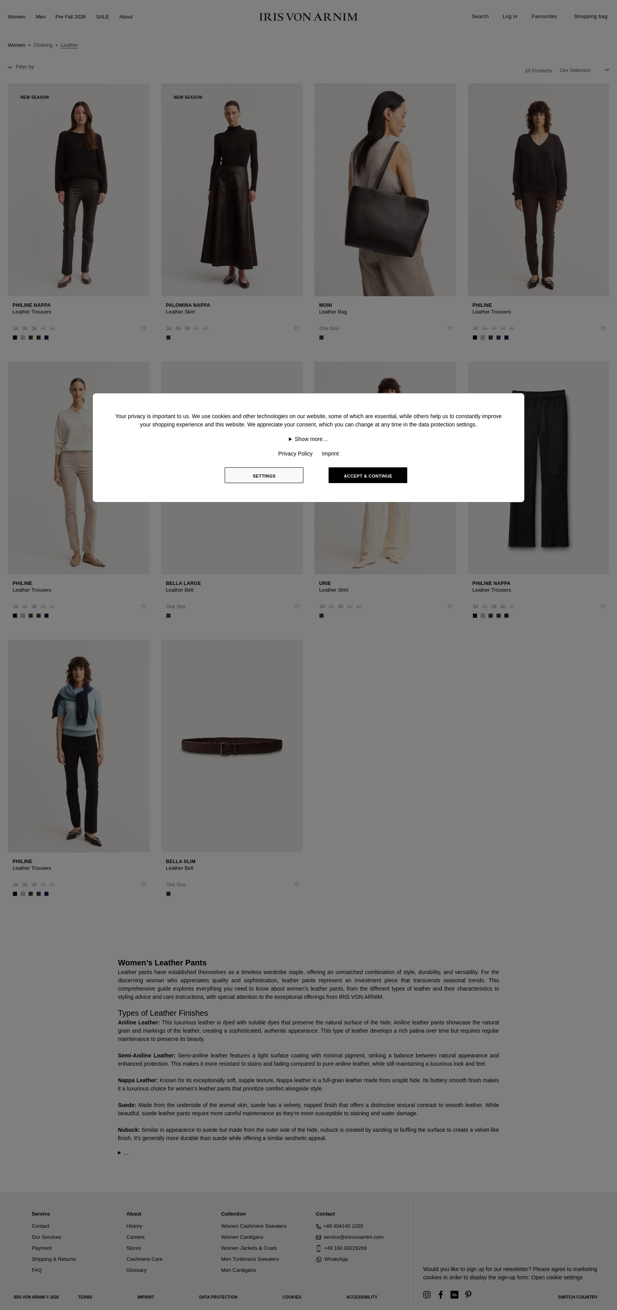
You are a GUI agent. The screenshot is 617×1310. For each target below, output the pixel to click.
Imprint (330, 453)
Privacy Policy (295, 453)
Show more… (311, 439)
